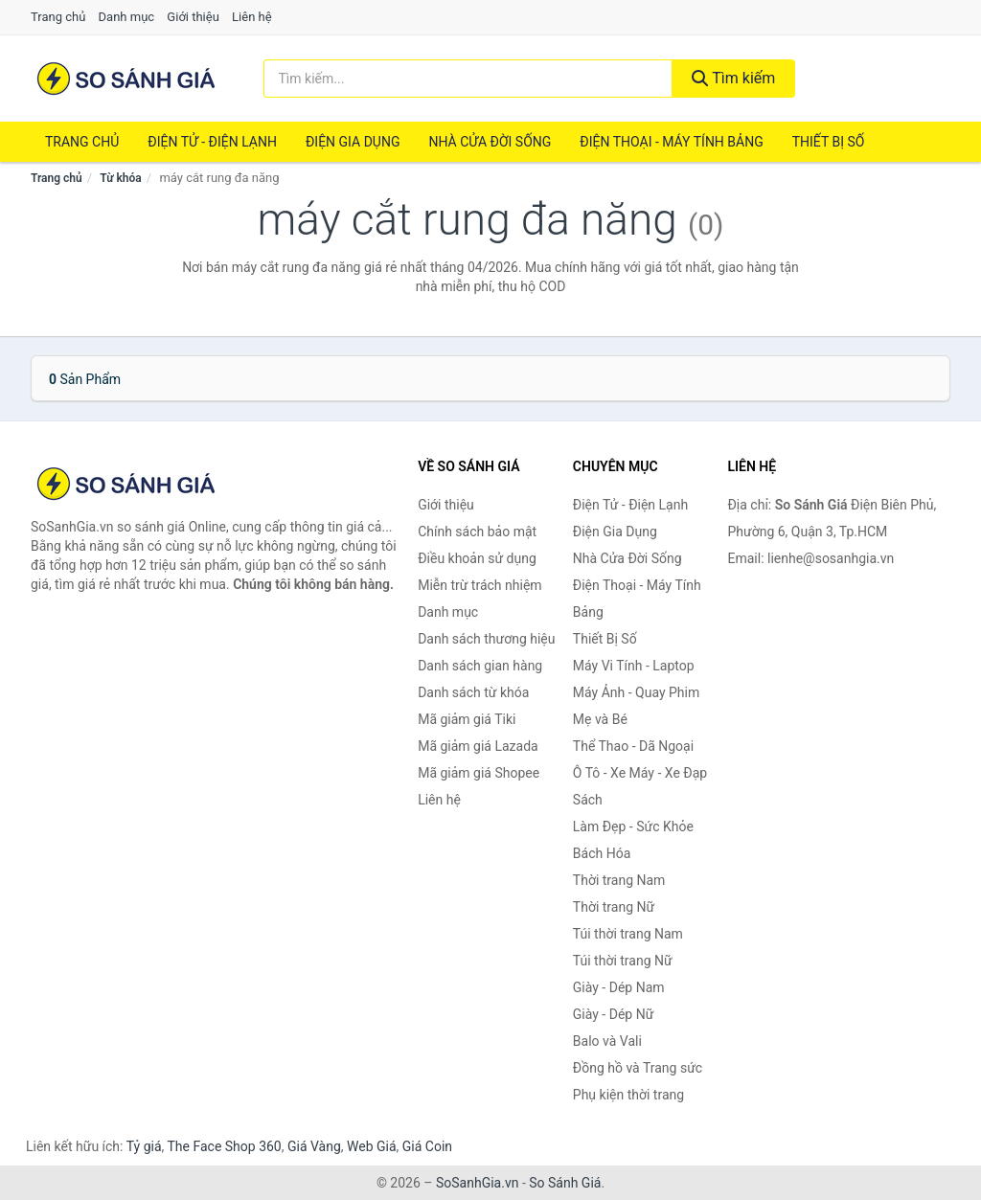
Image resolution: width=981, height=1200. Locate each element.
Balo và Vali (607, 1041)
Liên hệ (252, 17)
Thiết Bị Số (828, 141)
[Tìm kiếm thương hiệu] (468, 78)
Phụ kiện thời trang (628, 1094)
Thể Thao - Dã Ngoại (633, 746)
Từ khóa (120, 178)
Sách (588, 799)
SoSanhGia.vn (477, 1182)
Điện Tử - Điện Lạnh (212, 141)
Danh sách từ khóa (473, 692)
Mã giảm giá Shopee (478, 773)
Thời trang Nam (619, 880)
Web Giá (372, 1146)
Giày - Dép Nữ (613, 1014)
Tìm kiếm (734, 78)
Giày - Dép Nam (619, 987)
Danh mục (127, 17)
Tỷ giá (144, 1146)
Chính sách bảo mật (477, 531)
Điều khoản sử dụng (477, 558)
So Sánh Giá (565, 1182)
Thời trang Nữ (613, 907)
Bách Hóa (601, 853)
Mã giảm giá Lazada (478, 746)
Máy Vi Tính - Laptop (634, 665)
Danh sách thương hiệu (486, 638)
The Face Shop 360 (224, 1146)
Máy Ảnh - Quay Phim (636, 692)
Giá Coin (427, 1146)
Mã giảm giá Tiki (466, 719)
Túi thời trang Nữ (623, 960)
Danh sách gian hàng (480, 665)
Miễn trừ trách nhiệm (479, 585)
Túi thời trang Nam (628, 933)
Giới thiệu (192, 17)
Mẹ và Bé (600, 719)
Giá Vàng (314, 1146)
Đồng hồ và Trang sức (637, 1067)
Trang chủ (58, 17)
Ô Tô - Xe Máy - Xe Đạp (640, 773)
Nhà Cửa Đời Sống (489, 141)
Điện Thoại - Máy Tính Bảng (671, 141)
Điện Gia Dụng (352, 141)
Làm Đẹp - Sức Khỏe (633, 826)
